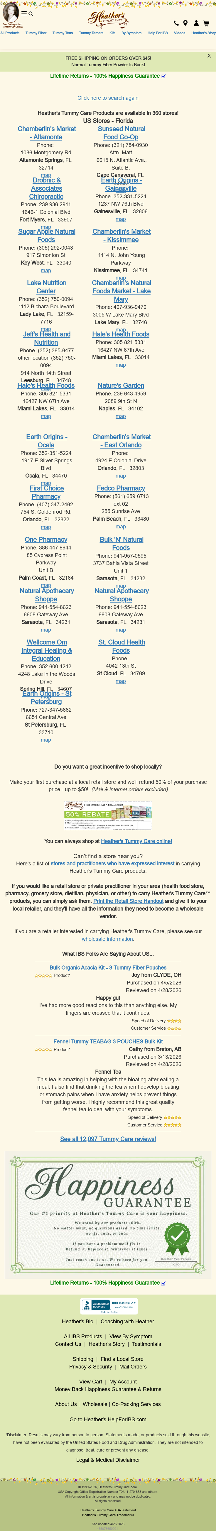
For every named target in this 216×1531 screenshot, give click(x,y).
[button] (176, 24)
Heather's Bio (77, 1321)
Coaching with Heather (127, 1321)
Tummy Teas (63, 33)
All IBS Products (83, 1336)
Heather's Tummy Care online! (136, 841)
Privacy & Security (90, 1367)
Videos (179, 33)
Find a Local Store (122, 1359)
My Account (123, 1382)
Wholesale (95, 1404)
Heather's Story (203, 33)
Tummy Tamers (91, 33)
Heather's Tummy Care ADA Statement (108, 1510)
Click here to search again (108, 98)
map (46, 175)
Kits (112, 33)
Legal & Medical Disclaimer (108, 1460)
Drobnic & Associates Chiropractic (46, 188)
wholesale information (107, 939)
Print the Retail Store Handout (128, 901)
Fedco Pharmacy (121, 488)
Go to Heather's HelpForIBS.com (108, 1419)
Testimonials (146, 1344)
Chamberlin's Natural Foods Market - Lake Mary (121, 291)
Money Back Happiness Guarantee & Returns (108, 1389)
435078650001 (107, 1528)
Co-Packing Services (136, 1404)
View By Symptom (130, 1336)
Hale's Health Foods (120, 334)
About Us (66, 1404)
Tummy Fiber (36, 33)
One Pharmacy (46, 539)
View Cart (90, 1382)
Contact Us (68, 1344)
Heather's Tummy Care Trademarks (108, 1515)
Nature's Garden (121, 385)
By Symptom (131, 33)
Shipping (83, 1359)
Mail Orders (133, 1367)
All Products (9, 33)
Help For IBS (158, 33)
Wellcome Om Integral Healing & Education (46, 650)
